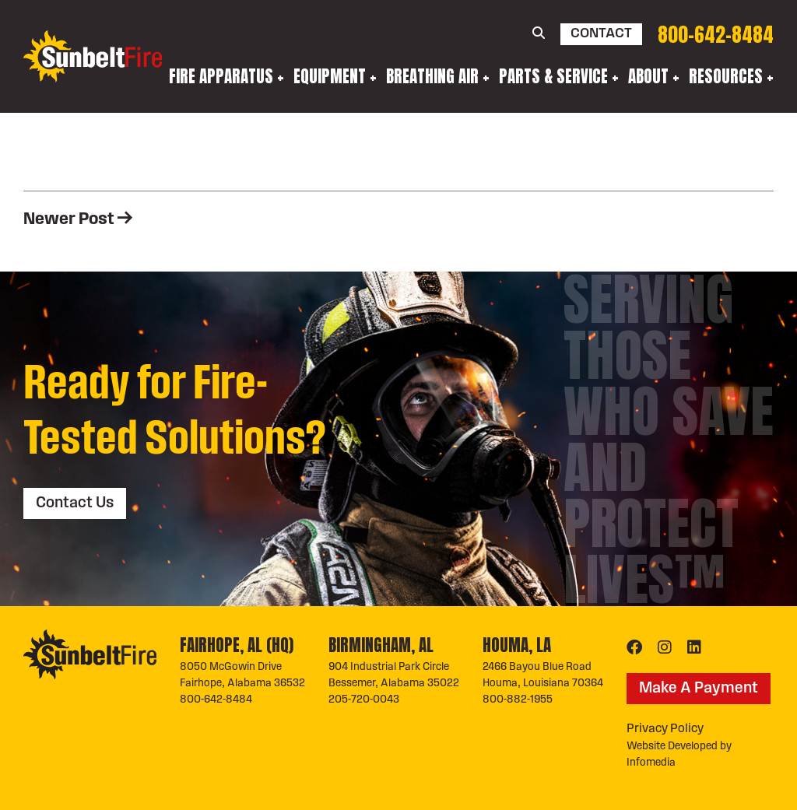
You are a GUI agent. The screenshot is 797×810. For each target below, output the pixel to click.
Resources (726, 76)
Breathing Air (432, 76)
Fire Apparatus (221, 76)
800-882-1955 (518, 700)
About (648, 76)
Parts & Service (553, 76)
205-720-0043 (363, 700)
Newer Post (77, 220)
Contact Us (75, 503)
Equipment (329, 76)
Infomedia (651, 763)
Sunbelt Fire (92, 56)
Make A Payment (698, 688)
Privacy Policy (665, 729)
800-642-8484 (716, 34)
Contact (601, 33)
